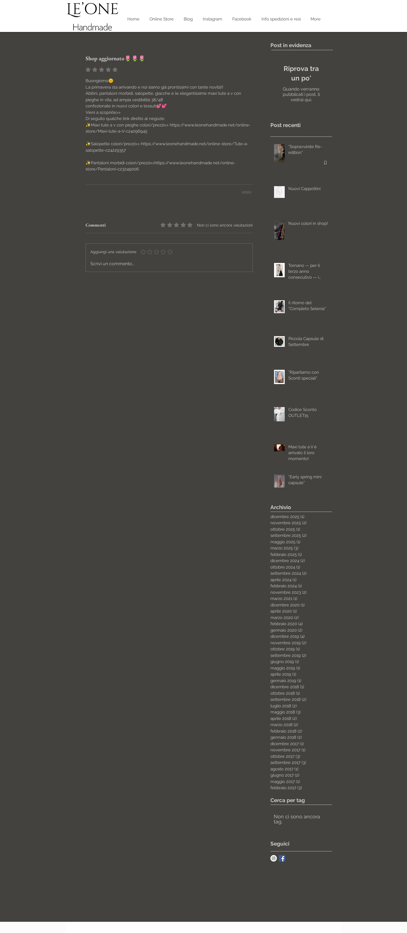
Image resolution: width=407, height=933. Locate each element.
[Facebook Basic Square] (282, 858)
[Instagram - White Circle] (273, 858)
